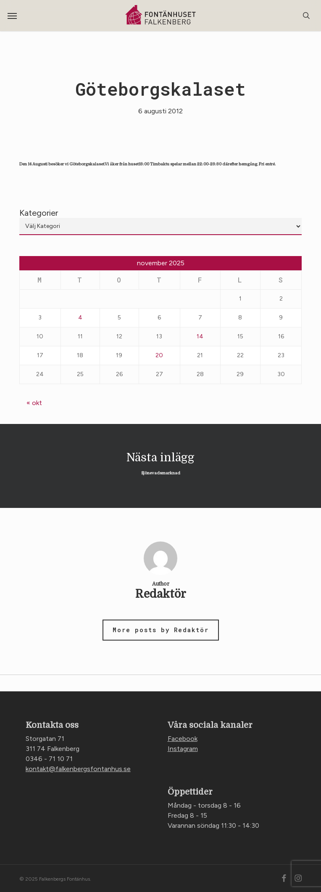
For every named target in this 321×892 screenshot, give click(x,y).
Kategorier (38, 213)
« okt (34, 403)
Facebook (182, 739)
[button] (12, 15)
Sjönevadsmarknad (160, 466)
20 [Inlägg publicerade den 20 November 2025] (159, 355)
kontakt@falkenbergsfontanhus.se (78, 769)
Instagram (183, 749)
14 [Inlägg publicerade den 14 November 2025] (200, 336)
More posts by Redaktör (161, 630)
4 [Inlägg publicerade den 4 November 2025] (80, 317)
